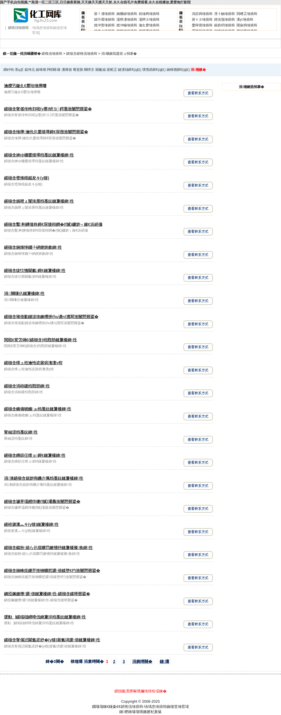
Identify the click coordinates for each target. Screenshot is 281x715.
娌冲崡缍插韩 (126, 25)
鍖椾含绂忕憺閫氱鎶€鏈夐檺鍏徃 (34, 270)
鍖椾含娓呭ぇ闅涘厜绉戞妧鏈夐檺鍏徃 (39, 201)
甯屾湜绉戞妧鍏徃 (21, 432)
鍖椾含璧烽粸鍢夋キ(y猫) (26, 178)
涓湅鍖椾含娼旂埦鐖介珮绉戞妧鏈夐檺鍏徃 (43, 478)
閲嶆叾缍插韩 (247, 14)
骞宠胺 (78, 70)
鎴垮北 (30, 70)
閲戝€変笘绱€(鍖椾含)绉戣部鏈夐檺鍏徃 (40, 340)
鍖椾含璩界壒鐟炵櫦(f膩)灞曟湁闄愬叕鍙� (42, 501)
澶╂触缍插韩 (224, 14)
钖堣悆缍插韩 (155, 706)
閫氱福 (100, 70)
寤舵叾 (112, 70)
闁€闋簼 (54, 70)
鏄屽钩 (8, 70)
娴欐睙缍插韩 (126, 14)
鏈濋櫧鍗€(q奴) (129, 70)
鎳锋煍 (41, 70)
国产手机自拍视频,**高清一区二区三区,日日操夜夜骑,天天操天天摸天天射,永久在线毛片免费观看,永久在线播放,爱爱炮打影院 (95, 2)
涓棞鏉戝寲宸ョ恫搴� (119, 54)
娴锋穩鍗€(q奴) (178, 70)
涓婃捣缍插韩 (202, 14)
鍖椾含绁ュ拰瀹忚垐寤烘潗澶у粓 (33, 363)
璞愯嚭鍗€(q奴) (153, 70)
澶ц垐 (19, 70)
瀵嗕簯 (67, 70)
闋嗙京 (89, 70)
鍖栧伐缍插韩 (52, 54)
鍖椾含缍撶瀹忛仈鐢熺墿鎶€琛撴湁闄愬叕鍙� (46, 132)
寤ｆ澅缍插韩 (104, 14)
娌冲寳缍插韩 (104, 25)
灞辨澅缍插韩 (126, 19)
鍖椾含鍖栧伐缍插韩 (81, 54)
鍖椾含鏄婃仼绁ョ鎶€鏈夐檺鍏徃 (34, 455)
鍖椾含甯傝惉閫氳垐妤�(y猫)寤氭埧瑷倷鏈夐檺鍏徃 (52, 640)
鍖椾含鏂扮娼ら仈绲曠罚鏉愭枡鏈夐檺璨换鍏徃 (48, 547)
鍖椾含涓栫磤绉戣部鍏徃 (27, 386)
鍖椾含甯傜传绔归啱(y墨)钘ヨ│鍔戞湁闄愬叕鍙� (48, 109)
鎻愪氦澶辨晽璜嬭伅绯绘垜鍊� (140, 691)
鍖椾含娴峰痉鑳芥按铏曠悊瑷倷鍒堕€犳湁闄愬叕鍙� (52, 570)
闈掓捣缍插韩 (247, 25)
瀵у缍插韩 (245, 19)
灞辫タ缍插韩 (149, 19)
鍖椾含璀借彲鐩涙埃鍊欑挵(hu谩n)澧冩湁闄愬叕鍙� (51, 316)
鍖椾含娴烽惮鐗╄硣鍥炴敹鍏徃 (33, 247)
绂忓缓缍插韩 (104, 19)
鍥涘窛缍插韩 (224, 19)
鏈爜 (164, 661)
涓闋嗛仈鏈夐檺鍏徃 (24, 293)
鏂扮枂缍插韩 (224, 25)
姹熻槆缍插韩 (149, 14)
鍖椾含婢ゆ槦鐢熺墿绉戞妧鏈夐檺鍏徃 (39, 155)
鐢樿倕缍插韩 (202, 25)
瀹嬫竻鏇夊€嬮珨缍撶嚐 (25, 85)
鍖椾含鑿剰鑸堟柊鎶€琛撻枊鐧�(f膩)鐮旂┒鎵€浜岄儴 (53, 224)
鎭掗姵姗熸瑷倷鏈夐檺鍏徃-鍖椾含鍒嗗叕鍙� (47, 593)
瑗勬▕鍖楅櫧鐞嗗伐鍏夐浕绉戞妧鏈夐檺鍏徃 (45, 617)
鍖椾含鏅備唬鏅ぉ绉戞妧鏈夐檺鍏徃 (37, 409)
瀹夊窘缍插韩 (149, 25)
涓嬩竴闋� (142, 661)
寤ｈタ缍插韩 (202, 19)
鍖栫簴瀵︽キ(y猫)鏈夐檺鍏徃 (31, 524)
